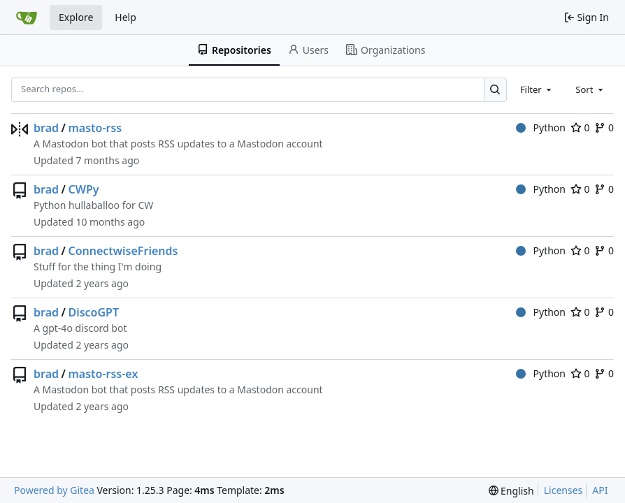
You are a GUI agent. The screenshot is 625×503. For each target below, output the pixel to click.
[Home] (26, 17)
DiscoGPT (93, 312)
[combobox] (537, 89)
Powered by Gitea (54, 490)
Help (125, 17)
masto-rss (95, 128)
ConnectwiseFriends (123, 251)
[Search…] (495, 90)
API (600, 490)
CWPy (83, 189)
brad (46, 128)
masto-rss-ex (103, 374)
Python (541, 127)
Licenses (563, 490)
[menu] (511, 490)
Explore (76, 17)
